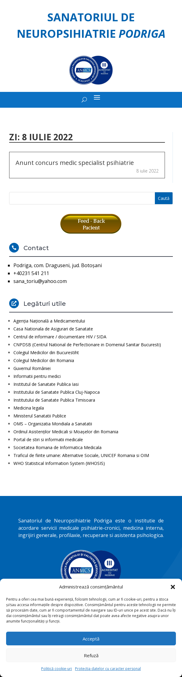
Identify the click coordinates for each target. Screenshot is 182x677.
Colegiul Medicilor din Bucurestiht (46, 352)
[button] (173, 587)
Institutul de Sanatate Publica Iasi (46, 384)
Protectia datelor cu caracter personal (108, 668)
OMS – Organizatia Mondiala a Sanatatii (52, 424)
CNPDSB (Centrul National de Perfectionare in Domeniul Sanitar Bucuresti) (87, 344)
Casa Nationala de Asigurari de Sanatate (53, 329)
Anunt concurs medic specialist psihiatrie (75, 163)
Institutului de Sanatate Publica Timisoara (54, 400)
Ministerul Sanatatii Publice (39, 416)
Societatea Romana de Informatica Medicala (57, 447)
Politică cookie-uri (56, 668)
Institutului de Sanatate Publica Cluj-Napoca (56, 392)
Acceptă (91, 639)
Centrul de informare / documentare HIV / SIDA (59, 337)
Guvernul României (32, 368)
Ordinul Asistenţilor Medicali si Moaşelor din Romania (65, 431)
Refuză (91, 655)
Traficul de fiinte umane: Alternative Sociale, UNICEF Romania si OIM (81, 455)
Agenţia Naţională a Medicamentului (49, 321)
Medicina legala (28, 408)
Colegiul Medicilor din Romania (43, 360)
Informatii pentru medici (37, 376)
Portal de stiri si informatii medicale (48, 439)
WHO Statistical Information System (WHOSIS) (59, 463)
